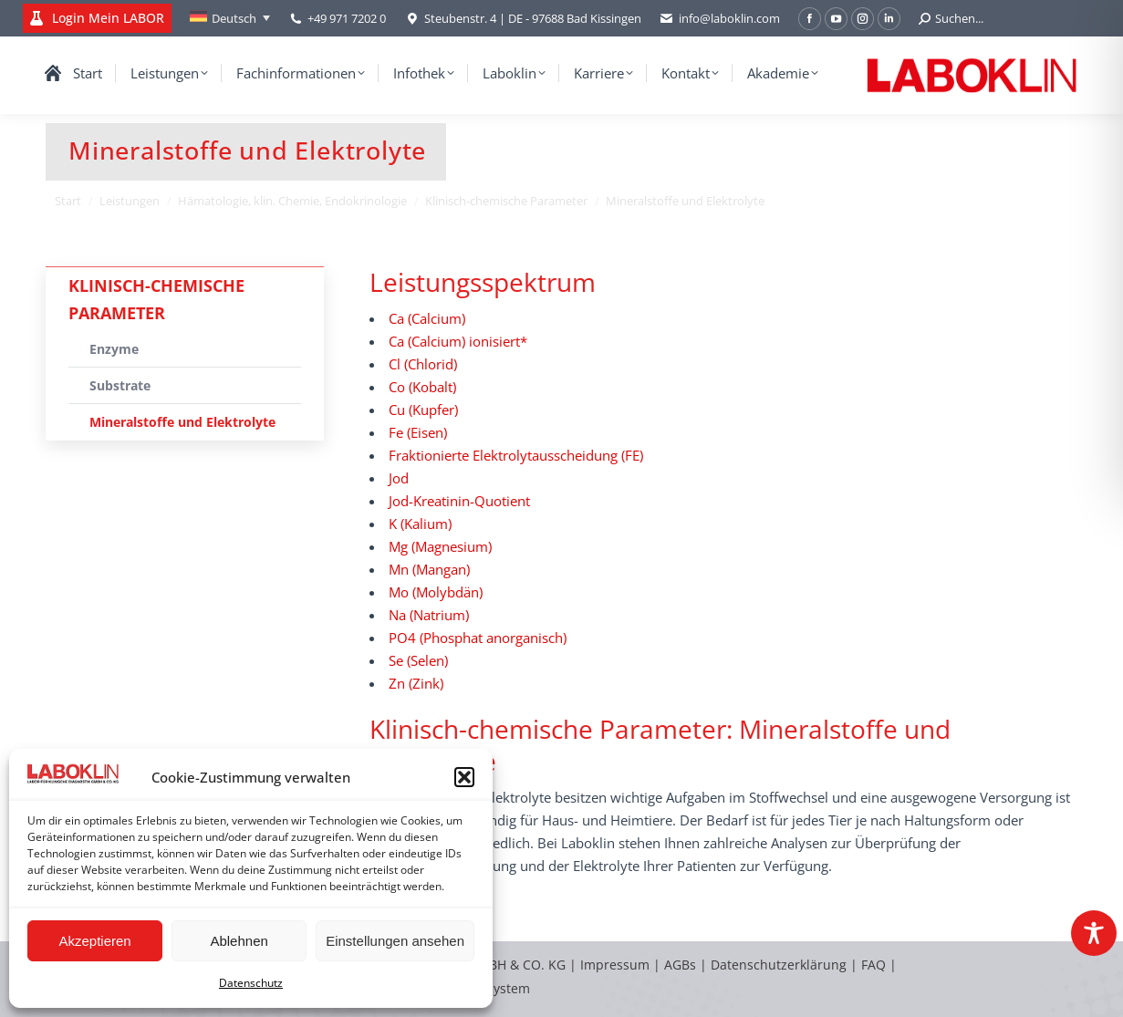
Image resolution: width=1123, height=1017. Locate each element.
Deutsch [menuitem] (234, 18)
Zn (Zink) (416, 683)
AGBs (682, 964)
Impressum (615, 964)
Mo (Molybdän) (436, 592)
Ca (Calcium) (427, 318)
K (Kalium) (420, 523)
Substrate (120, 385)
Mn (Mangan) (429, 569)
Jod (399, 478)
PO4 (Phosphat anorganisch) (478, 637)
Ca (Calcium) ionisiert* (458, 341)
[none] (230, 18)
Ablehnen (238, 941)
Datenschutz (251, 983)
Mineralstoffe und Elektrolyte (182, 422)
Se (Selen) (418, 660)
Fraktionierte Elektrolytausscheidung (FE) (516, 455)
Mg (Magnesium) (440, 546)
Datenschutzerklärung (779, 964)
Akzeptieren (94, 941)
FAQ (873, 964)
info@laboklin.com (720, 18)
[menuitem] (230, 18)
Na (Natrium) (429, 615)
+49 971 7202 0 (346, 18)
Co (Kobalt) (422, 387)
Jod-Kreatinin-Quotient (459, 501)
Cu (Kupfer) (423, 409)
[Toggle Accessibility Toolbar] (1093, 933)
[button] (464, 777)
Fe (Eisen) (418, 432)
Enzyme (114, 349)
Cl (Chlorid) (423, 364)
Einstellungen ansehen (395, 941)
